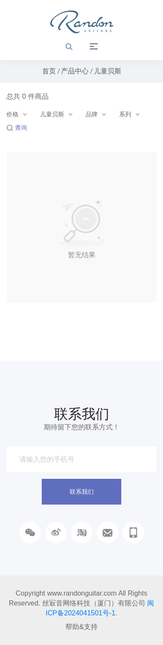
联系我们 (82, 491)
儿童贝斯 (107, 71)
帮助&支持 (81, 626)
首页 (49, 71)
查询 (16, 127)
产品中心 (75, 71)
